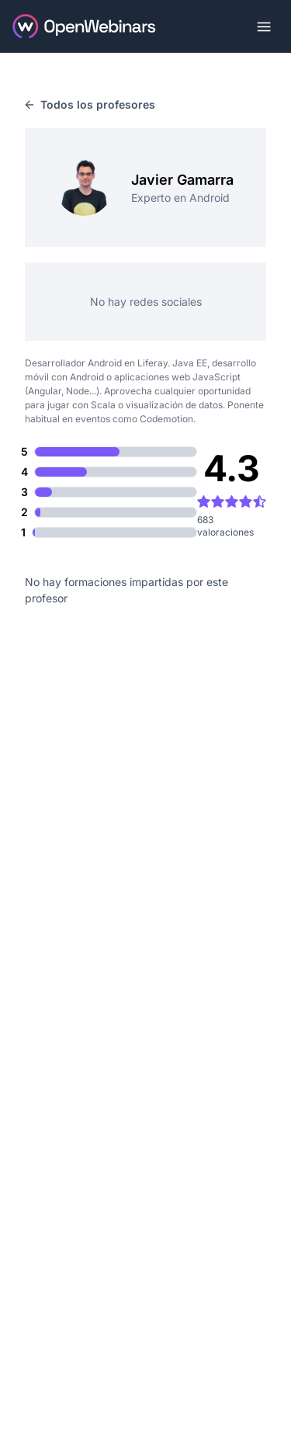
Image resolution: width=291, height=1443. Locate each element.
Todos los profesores (90, 104)
